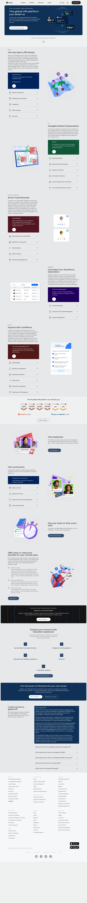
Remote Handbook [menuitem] (62, 838)
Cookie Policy (37, 893)
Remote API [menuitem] (10, 830)
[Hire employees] (54, 481)
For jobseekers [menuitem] (11, 879)
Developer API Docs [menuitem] (62, 830)
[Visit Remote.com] (11, 3)
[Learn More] (14, 86)
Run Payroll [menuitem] (10, 833)
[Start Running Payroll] (56, 571)
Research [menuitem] (60, 823)
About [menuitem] (34, 854)
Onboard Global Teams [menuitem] (13, 828)
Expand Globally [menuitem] (12, 825)
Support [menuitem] (35, 866)
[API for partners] (35, 732)
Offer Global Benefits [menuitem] (13, 835)
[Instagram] (50, 898)
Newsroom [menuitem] (35, 859)
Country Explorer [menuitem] (62, 840)
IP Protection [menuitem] (11, 864)
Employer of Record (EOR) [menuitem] (39, 823)
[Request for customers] (50, 732)
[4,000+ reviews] (43, 451)
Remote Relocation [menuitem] (37, 830)
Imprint (60, 893)
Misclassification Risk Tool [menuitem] (64, 847)
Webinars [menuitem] (60, 828)
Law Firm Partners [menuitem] (62, 866)
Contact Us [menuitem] (35, 871)
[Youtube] (36, 898)
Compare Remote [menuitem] (62, 833)
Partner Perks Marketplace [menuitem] (64, 869)
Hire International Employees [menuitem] (14, 820)
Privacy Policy (28, 893)
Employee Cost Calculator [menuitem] (64, 845)
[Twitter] (46, 898)
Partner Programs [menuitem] (62, 854)
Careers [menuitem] (35, 856)
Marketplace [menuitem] (36, 864)
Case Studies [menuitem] (61, 825)
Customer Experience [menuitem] (13, 866)
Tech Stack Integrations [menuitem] (63, 835)
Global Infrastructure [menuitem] (12, 854)
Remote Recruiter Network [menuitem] (64, 871)
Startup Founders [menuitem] (12, 872)
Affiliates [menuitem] (60, 856)
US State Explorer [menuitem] (62, 842)
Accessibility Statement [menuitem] (38, 874)
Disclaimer (53, 893)
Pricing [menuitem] (34, 820)
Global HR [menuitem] (10, 842)
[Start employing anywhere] (18, 28)
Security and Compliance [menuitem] (13, 856)
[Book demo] (74, 2)
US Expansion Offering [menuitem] (13, 840)
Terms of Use (45, 893)
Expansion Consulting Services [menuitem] (40, 833)
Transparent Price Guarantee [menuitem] (14, 861)
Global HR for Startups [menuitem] (38, 838)
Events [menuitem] (34, 861)
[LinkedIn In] (41, 898)
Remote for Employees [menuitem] (13, 874)
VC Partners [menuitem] (61, 859)
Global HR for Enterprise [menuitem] (38, 843)
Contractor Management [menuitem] (38, 825)
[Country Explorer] (43, 655)
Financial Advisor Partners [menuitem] (64, 864)
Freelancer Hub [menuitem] (11, 877)
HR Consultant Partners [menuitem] (63, 861)
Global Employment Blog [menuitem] (63, 820)
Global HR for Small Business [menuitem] (39, 841)
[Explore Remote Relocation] (43, 711)
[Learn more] (13, 634)
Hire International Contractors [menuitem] (14, 823)
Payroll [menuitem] (34, 828)
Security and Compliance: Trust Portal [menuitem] (16, 859)
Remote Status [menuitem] (36, 869)
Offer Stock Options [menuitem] (12, 838)
